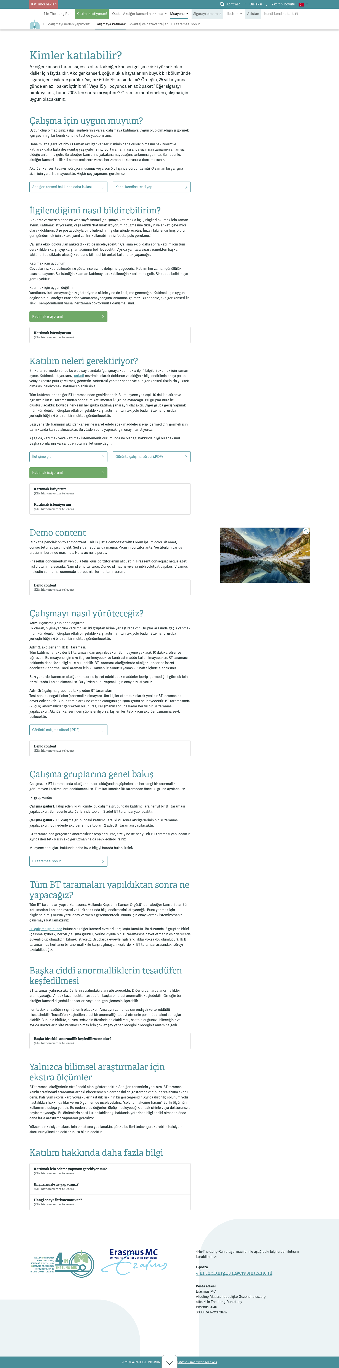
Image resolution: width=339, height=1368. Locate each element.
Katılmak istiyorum (54, 491)
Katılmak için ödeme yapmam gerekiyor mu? (70, 1171)
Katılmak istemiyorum (54, 335)
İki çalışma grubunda (45, 929)
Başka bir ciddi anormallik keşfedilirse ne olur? (72, 1041)
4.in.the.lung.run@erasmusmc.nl (234, 1273)
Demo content (54, 587)
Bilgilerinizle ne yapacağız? (56, 1186)
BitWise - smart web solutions (197, 1362)
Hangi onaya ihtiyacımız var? (58, 1202)
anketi (79, 376)
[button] (303, 4)
